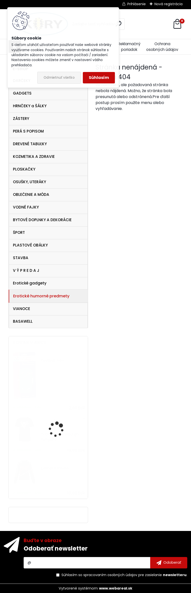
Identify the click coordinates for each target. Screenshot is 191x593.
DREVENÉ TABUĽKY (30, 143)
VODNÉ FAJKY (26, 207)
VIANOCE (21, 308)
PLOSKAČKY (24, 169)
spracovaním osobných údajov (110, 574)
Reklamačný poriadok (129, 46)
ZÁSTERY (21, 118)
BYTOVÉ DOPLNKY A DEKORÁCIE (42, 219)
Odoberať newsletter (56, 548)
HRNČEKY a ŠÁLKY (30, 105)
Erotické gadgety (30, 283)
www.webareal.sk (115, 588)
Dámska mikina (55, 468)
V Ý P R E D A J (26, 270)
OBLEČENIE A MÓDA (31, 194)
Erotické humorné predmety (41, 296)
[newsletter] (168, 562)
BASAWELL (23, 321)
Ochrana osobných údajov (162, 46)
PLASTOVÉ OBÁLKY (30, 245)
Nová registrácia (168, 3)
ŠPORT (19, 232)
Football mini (52, 360)
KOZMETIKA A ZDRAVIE (34, 156)
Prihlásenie (136, 3)
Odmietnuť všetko (59, 77)
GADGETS (22, 93)
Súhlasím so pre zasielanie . (124, 574)
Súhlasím (99, 77)
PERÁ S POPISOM (28, 131)
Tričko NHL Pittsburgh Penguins (60, 437)
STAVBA (20, 257)
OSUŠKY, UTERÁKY (29, 181)
